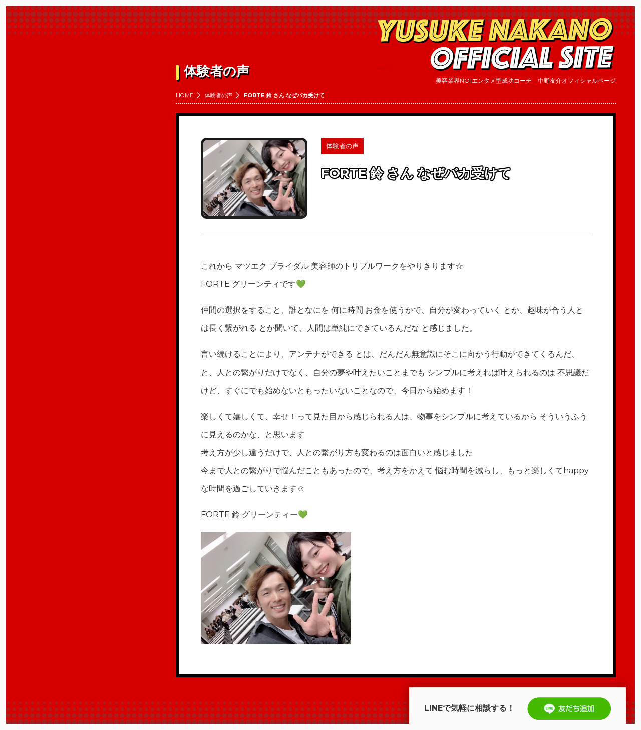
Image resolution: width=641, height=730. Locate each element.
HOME (184, 95)
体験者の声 (218, 95)
